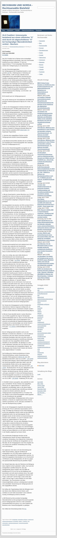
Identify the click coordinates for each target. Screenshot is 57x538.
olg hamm (40, 329)
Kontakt (18, 30)
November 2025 (41, 391)
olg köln (39, 331)
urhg (38, 349)
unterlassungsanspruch (13, 523)
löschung (39, 318)
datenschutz (40, 297)
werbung (39, 354)
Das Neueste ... (41, 392)
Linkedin (41, 69)
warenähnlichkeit (6, 524)
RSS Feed (41, 365)
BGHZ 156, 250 (23, 357)
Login (38, 374)
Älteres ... (39, 394)
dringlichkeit (14, 519)
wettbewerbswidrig (42, 358)
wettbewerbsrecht (42, 356)
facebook (39, 308)
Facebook (41, 72)
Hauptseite (39, 30)
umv (28, 521)
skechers (25, 521)
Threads (41, 67)
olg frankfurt (15, 521)
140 (8, 73)
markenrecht (30, 519)
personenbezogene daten (44, 333)
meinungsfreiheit (41, 326)
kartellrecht (40, 317)
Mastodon (41, 62)
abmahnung (40, 288)
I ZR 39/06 (17, 260)
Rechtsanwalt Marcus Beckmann (17, 46)
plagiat (20, 521)
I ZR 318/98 (30, 358)
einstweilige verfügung (23, 519)
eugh (38, 306)
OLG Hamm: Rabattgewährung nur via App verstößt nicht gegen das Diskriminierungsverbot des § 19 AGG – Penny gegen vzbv (45, 203)
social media (40, 338)
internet (39, 313)
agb (38, 290)
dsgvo (39, 302)
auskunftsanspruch (42, 293)
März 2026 (40, 383)
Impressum (10, 30)
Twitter (41, 74)
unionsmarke (5, 523)
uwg (38, 351)
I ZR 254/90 (15, 378)
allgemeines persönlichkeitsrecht (46, 292)
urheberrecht (40, 345)
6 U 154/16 (12, 326)
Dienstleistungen (43, 50)
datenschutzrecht (41, 300)
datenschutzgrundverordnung (45, 299)
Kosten (41, 52)
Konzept (41, 48)
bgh (38, 295)
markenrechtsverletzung (7, 521)
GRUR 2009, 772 (24, 130)
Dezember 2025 (41, 389)
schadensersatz (41, 336)
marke (39, 320)
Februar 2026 (41, 385)
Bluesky (41, 64)
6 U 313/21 (5, 55)
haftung (39, 311)
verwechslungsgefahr (23, 523)
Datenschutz (42, 57)
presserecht (40, 334)
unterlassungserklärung (43, 343)
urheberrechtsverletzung (43, 347)
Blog (3, 30)
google (39, 309)
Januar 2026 (40, 387)
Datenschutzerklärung (28, 30)
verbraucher (40, 352)
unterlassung (40, 340)
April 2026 (40, 382)
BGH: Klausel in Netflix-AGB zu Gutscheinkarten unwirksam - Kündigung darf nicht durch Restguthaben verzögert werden (45, 213)
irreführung (40, 315)
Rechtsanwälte (43, 45)
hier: (25, 508)
